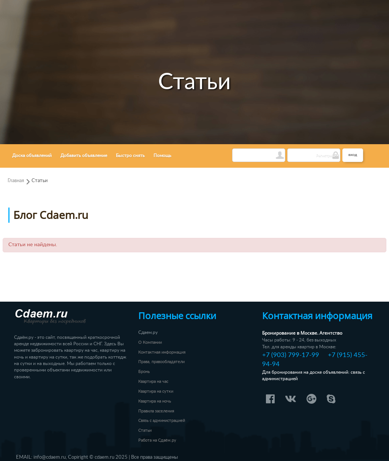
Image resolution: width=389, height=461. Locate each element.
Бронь (144, 372)
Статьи (39, 180)
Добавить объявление (83, 156)
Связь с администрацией (161, 421)
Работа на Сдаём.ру (157, 440)
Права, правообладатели (161, 362)
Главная (16, 180)
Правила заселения (156, 411)
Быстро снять (130, 156)
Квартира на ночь (154, 401)
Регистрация (327, 155)
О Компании (150, 342)
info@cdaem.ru (49, 457)
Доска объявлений (32, 156)
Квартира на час (153, 381)
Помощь (162, 156)
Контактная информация (161, 352)
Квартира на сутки (155, 391)
